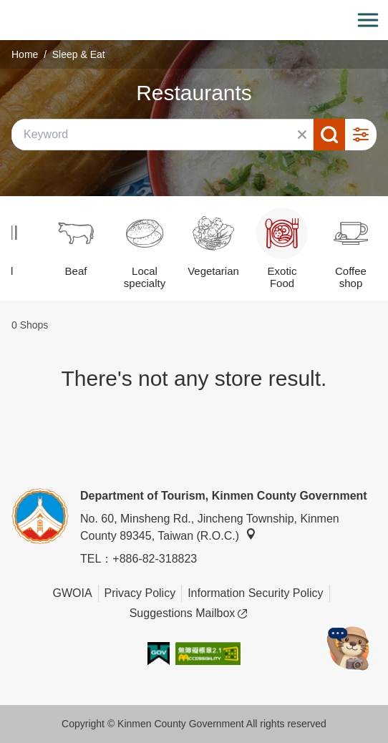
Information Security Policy (255, 593)
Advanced (361, 134)
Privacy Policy (140, 593)
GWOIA (72, 593)
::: (4, 8)
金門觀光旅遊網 (194, 20)
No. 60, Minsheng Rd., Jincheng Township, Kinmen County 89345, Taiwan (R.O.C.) (209, 527)
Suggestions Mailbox (189, 613)
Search (329, 134)
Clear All (302, 134)
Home (24, 54)
